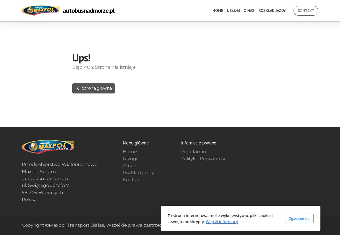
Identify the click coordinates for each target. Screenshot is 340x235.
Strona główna (94, 88)
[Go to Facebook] (298, 226)
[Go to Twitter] (306, 226)
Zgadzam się (228, 218)
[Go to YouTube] (314, 226)
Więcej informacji (151, 221)
